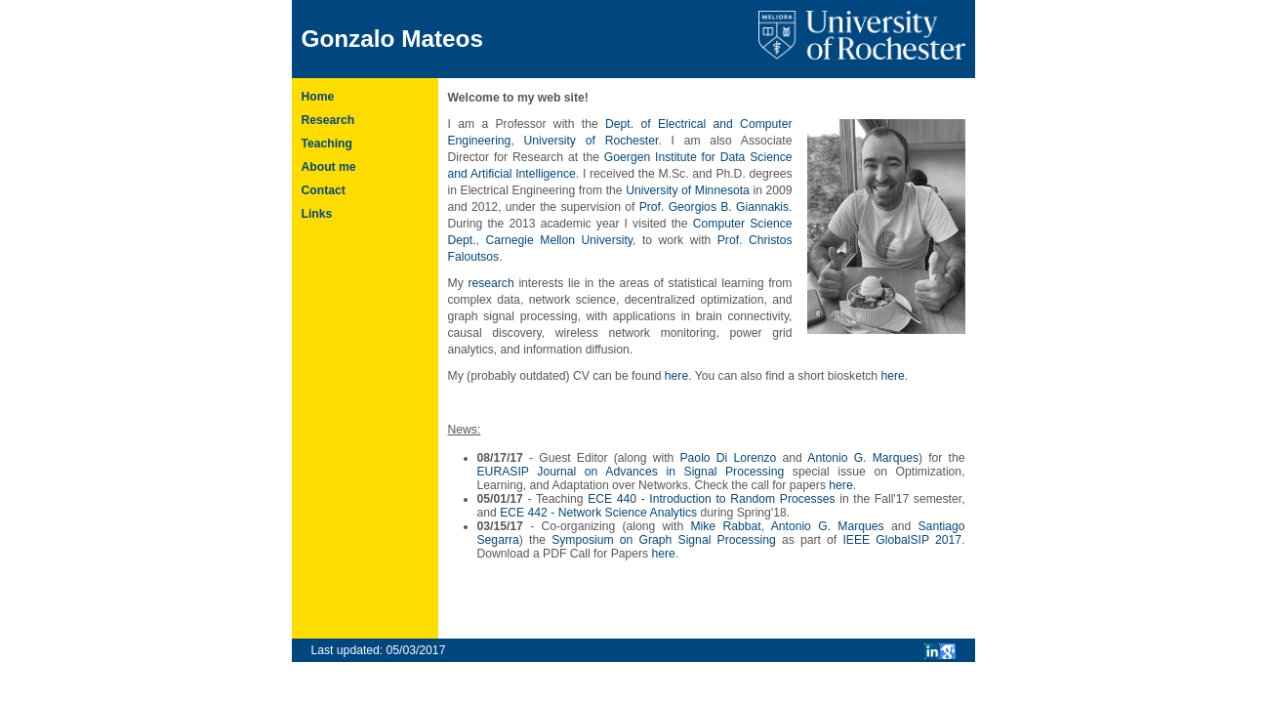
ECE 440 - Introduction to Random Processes (711, 499)
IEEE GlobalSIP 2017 (901, 540)
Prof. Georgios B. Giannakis (714, 207)
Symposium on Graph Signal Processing (663, 540)
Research (328, 120)
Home (318, 96)
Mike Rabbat (725, 526)
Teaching (327, 143)
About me (329, 167)
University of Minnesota (688, 190)
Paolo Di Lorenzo (728, 458)
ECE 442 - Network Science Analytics (598, 512)
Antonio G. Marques (863, 458)
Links (317, 214)
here (676, 376)
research (490, 283)
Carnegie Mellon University (559, 240)
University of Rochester (591, 140)
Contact (324, 190)
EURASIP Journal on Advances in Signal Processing (631, 471)
